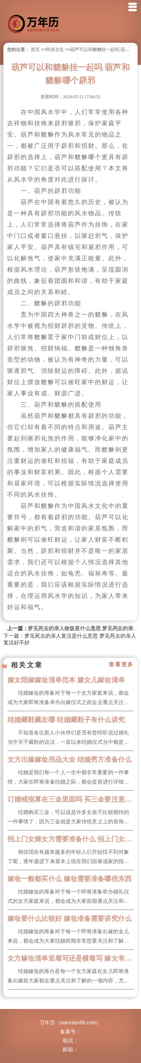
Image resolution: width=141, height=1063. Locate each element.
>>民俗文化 (52, 49)
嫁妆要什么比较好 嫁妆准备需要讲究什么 (70, 918)
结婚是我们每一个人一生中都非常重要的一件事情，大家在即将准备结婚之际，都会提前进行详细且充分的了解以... (68, 778)
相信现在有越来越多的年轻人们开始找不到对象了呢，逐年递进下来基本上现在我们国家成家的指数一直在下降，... (68, 857)
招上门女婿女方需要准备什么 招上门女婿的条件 (71, 839)
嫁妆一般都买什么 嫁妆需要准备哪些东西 (70, 879)
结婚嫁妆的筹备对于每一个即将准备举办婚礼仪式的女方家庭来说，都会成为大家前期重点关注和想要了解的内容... (68, 897)
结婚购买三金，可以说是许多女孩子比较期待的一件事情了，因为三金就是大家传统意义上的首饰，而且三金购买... (68, 817)
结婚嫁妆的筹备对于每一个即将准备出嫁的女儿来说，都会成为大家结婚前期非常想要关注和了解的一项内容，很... (68, 937)
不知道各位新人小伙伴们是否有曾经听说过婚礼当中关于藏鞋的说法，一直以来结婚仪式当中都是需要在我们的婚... (68, 738)
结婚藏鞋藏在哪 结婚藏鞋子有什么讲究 (66, 720)
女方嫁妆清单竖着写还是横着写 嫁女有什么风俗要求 (71, 958)
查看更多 (121, 664)
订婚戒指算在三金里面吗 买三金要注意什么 (71, 799)
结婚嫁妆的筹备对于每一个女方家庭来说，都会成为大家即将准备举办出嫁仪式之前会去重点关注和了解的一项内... (68, 698)
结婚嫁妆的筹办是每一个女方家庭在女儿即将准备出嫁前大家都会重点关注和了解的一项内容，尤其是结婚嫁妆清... (68, 976)
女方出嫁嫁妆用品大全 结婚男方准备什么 (70, 759)
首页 (35, 49)
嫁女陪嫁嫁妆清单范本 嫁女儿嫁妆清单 (66, 680)
